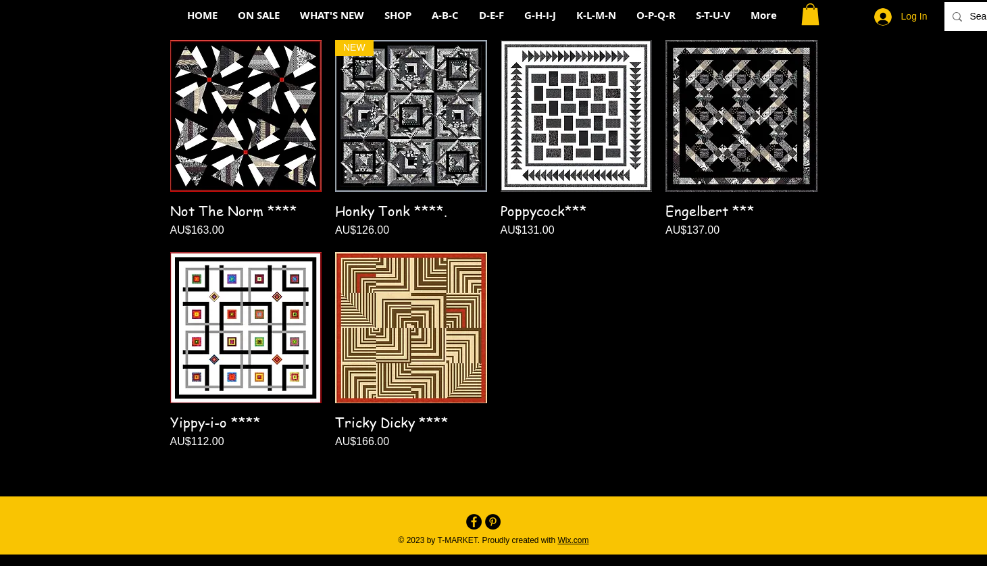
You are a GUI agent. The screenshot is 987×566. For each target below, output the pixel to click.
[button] (810, 14)
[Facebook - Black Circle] (474, 522)
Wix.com (573, 540)
